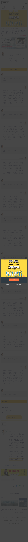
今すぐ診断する (14, 280)
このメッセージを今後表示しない (14, 284)
